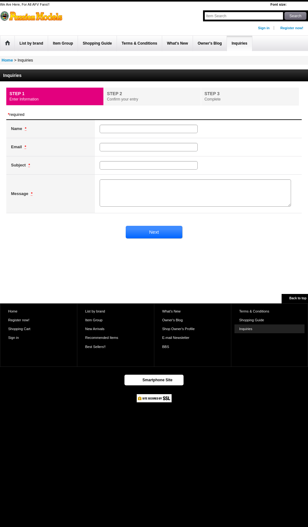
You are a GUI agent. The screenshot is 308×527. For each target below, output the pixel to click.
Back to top (297, 298)
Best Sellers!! (95, 347)
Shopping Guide (251, 320)
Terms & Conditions (254, 311)
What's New (171, 311)
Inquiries (245, 329)
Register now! (291, 28)
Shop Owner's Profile (178, 329)
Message (20, 193)
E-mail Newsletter (176, 338)
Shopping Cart (19, 329)
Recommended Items (101, 338)
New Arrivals (94, 329)
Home (12, 311)
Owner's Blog (172, 320)
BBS (165, 347)
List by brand (95, 311)
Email (17, 146)
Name (17, 128)
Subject (19, 165)
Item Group (93, 320)
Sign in (264, 28)
